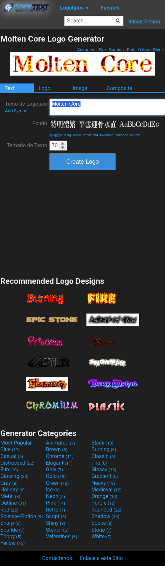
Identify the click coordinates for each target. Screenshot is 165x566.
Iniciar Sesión (144, 21)
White (101, 536)
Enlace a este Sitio (101, 558)
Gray (8, 483)
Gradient (104, 476)
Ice (52, 489)
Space (102, 523)
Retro (55, 510)
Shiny (55, 523)
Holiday (12, 489)
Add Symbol (16, 110)
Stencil (57, 530)
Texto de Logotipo (26, 107)
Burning (116, 49)
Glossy (103, 469)
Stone (101, 530)
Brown (56, 449)
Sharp (10, 523)
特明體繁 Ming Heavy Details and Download (82, 135)
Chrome (60, 456)
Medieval (106, 489)
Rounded (106, 510)
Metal (10, 496)
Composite (119, 88)
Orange (104, 496)
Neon (55, 496)
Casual (11, 456)
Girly (54, 469)
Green (57, 483)
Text (10, 88)
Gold (56, 476)
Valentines (61, 536)
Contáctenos (57, 558)
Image (80, 88)
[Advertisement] (82, 222)
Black (158, 49)
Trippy (10, 536)
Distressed (17, 463)
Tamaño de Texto (27, 145)
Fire (102, 49)
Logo (44, 88)
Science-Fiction (21, 516)
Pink (55, 503)
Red (130, 49)
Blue (10, 449)
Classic (103, 456)
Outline (13, 503)
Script (56, 516)
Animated (86, 49)
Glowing (14, 476)
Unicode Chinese (128, 135)
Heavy (103, 483)
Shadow (105, 516)
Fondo (39, 123)
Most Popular (16, 443)
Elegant (59, 463)
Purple (103, 503)
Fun (9, 469)
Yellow (143, 49)
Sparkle (12, 530)
